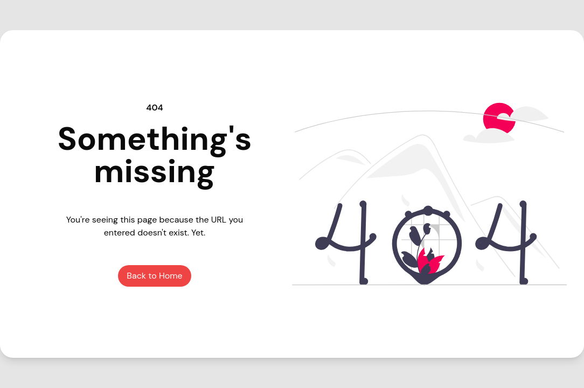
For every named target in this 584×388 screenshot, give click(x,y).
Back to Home (154, 275)
